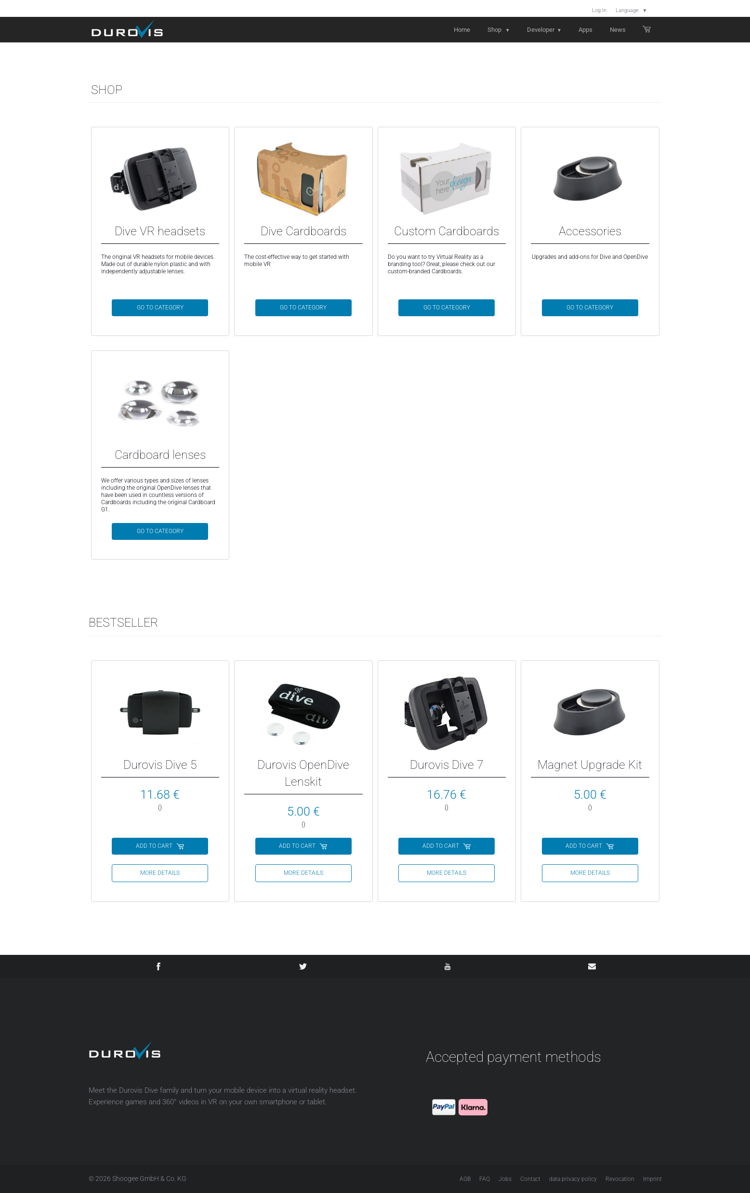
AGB (465, 1179)
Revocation (619, 1179)
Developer (544, 29)
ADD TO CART (160, 846)
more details (160, 873)
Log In (599, 10)
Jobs (505, 1179)
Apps (585, 29)
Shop (498, 29)
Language (631, 10)
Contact (530, 1179)
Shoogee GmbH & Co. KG (149, 1178)
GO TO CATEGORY (160, 307)
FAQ (484, 1179)
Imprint (652, 1179)
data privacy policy (573, 1179)
